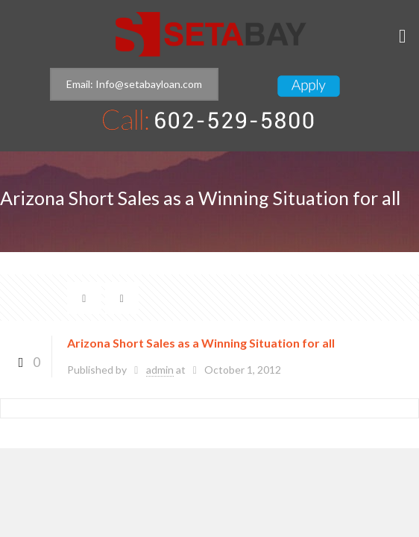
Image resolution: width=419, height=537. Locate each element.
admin (160, 369)
